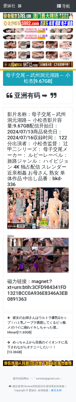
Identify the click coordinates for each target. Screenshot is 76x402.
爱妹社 (9, 5)
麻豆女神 (56, 390)
